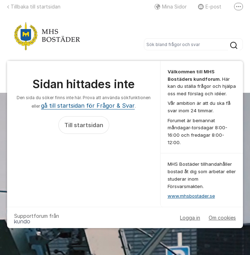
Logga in (190, 218)
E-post (209, 7)
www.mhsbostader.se (191, 196)
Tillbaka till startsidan (33, 7)
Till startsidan (83, 125)
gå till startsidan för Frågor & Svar (88, 105)
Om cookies (222, 218)
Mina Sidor (171, 7)
